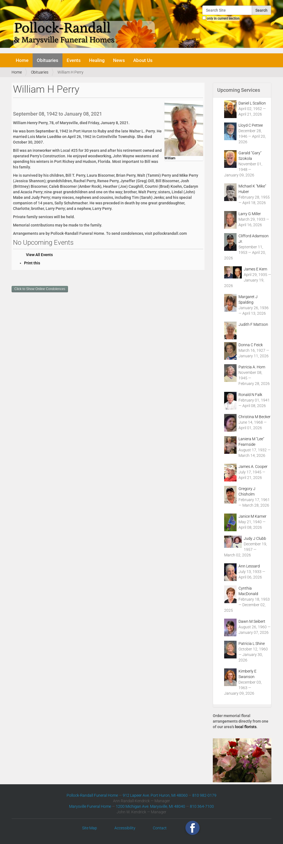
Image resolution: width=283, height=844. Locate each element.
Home (22, 60)
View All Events (39, 254)
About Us (143, 60)
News (119, 60)
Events (74, 60)
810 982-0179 (204, 795)
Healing (97, 60)
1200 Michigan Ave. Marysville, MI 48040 (150, 806)
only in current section (223, 18)
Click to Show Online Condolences (39, 289)
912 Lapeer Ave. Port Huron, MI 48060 (155, 795)
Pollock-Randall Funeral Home (92, 795)
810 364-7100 (202, 806)
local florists (245, 727)
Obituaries (47, 60)
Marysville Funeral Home (90, 806)
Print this (32, 263)
